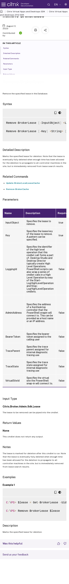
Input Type (9, 69)
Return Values (11, 74)
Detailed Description (13, 53)
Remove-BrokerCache (17, 189)
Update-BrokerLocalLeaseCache (23, 183)
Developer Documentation (27, 4)
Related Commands (13, 58)
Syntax (8, 48)
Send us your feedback (15, 554)
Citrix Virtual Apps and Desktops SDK (26, 11)
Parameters (9, 63)
